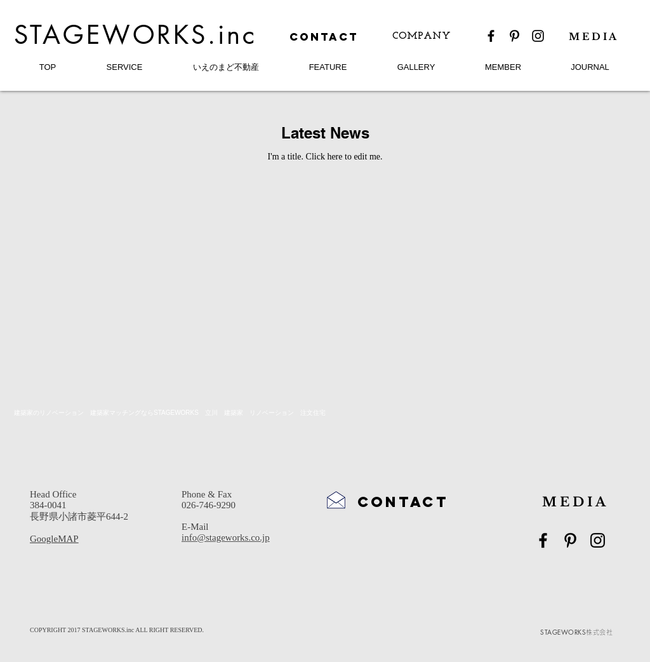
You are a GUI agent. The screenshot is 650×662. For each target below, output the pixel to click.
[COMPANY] (421, 36)
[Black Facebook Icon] (491, 36)
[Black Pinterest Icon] (514, 36)
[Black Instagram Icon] (538, 36)
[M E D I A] (598, 36)
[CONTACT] (325, 37)
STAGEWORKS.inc (135, 34)
